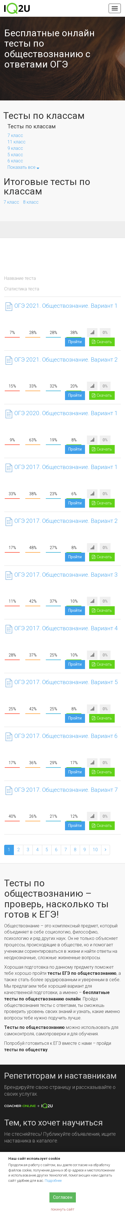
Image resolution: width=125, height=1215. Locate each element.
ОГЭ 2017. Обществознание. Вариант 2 (66, 521)
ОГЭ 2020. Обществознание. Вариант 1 (66, 413)
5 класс (15, 154)
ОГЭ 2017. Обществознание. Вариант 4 (66, 628)
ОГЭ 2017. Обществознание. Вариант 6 (66, 736)
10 (95, 849)
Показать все (23, 167)
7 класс (15, 135)
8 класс (31, 202)
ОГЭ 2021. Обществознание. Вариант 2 (66, 359)
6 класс (15, 160)
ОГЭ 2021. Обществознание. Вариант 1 (66, 305)
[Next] (105, 850)
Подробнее (53, 1180)
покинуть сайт (62, 1209)
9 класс (15, 148)
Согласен (62, 1197)
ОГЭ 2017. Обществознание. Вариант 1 (66, 467)
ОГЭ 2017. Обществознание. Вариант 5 (66, 682)
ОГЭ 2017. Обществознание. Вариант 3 (66, 574)
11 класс (17, 142)
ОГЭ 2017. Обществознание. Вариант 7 (66, 789)
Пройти (75, 342)
